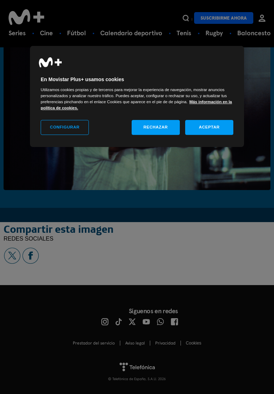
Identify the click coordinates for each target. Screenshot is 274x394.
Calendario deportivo (131, 33)
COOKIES (193, 343)
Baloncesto (254, 33)
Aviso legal (135, 343)
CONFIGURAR (65, 127)
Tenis (184, 33)
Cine (46, 33)
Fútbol (76, 33)
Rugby (214, 33)
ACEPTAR (209, 127)
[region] (137, 96)
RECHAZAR (155, 127)
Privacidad (165, 343)
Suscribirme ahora (224, 18)
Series (17, 33)
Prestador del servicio (94, 343)
